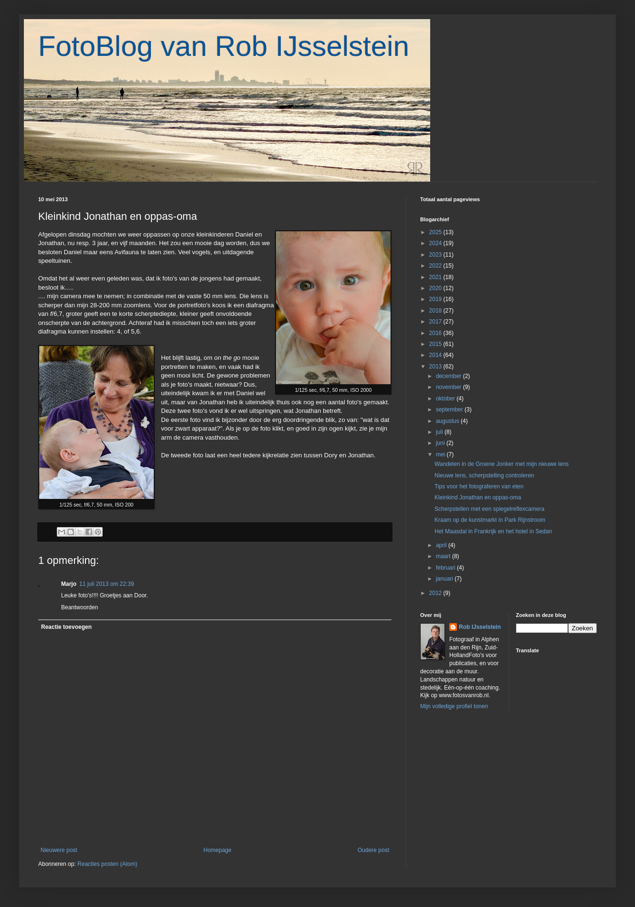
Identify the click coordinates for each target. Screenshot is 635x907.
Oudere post (373, 850)
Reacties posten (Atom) (107, 864)
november (449, 387)
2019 (436, 299)
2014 (436, 355)
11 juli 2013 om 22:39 (106, 584)
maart (444, 556)
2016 (436, 333)
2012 (436, 593)
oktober (446, 398)
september (450, 409)
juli (440, 432)
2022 (436, 265)
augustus (448, 421)
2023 (436, 254)
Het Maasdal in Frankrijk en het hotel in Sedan (493, 531)
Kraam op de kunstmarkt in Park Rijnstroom (489, 520)
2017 (436, 321)
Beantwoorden (79, 607)
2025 (436, 232)
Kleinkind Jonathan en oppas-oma (477, 497)
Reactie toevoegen (66, 627)
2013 (436, 366)
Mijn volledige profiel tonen (454, 706)
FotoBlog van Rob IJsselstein (223, 46)
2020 (436, 288)
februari (446, 567)
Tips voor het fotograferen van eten (478, 486)
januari (445, 578)
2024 (436, 243)
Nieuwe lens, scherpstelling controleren (484, 475)
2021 (436, 277)
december (449, 376)
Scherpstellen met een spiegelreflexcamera (489, 509)
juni (441, 443)
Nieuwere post (59, 850)
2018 (436, 310)
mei (441, 454)
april (442, 545)
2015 (436, 344)
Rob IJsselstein (480, 627)
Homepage (217, 850)
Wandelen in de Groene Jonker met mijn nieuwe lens (501, 464)
